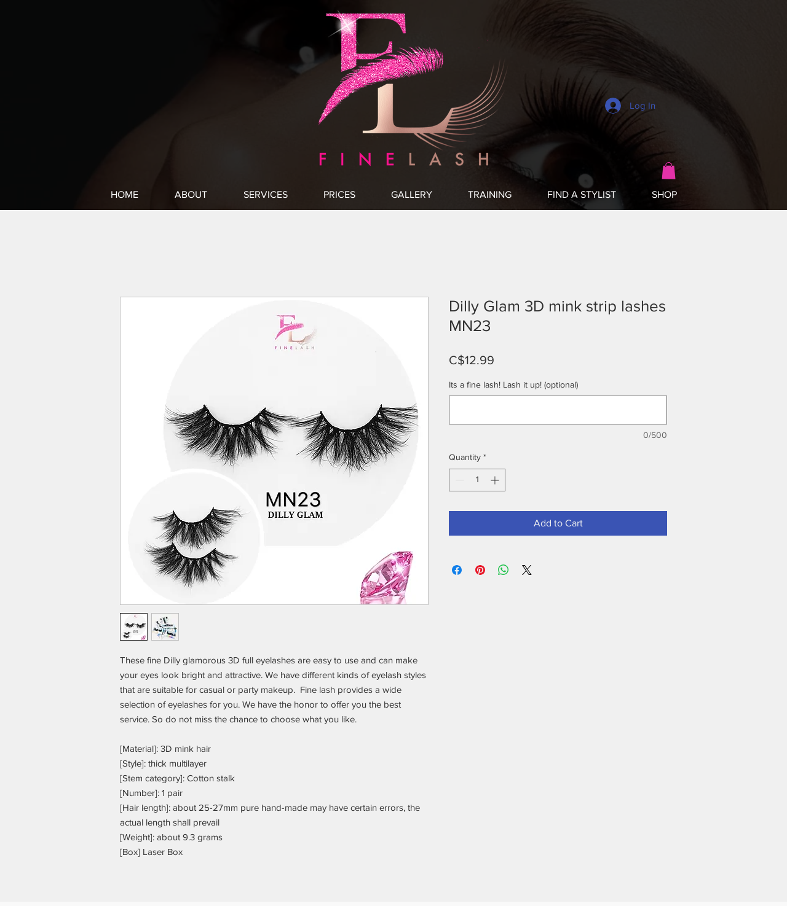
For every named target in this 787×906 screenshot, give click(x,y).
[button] (669, 170)
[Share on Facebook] (456, 570)
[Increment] (496, 480)
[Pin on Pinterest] (480, 570)
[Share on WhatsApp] (503, 570)
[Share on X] (527, 570)
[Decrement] (458, 480)
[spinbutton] (477, 480)
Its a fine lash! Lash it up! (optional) (513, 384)
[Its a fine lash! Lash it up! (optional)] (557, 410)
